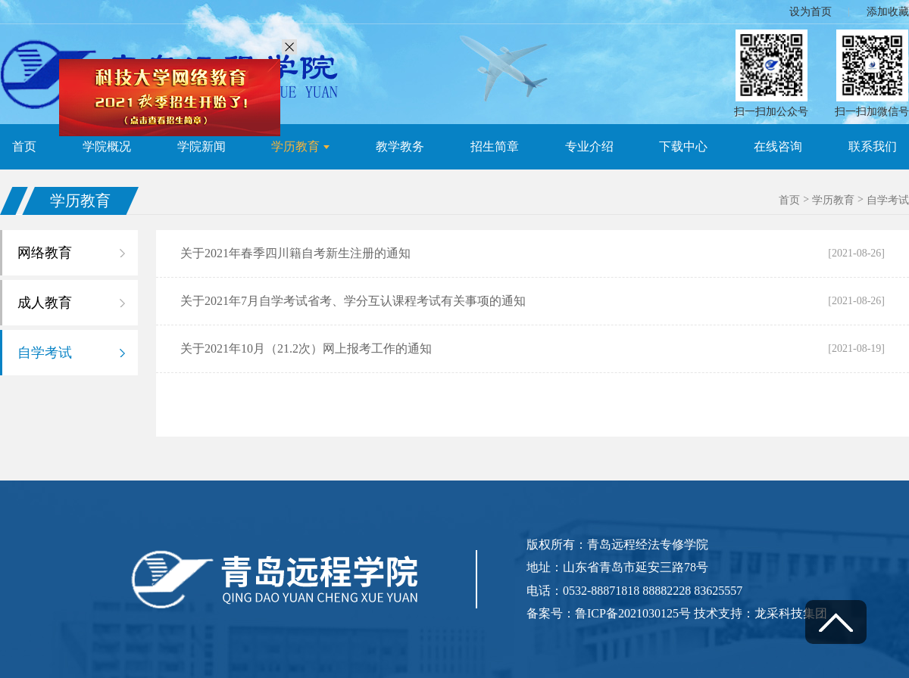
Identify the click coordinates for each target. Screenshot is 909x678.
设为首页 (810, 11)
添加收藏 (888, 11)
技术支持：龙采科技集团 (760, 613)
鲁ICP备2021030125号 (634, 613)
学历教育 (833, 200)
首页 (789, 200)
